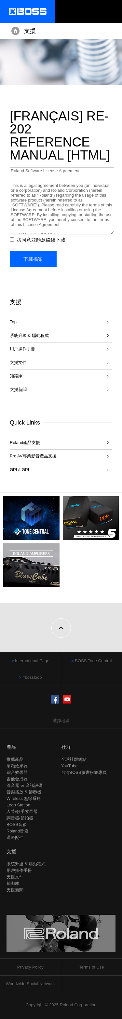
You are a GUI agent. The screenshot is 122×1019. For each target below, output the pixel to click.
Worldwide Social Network (30, 983)
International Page (32, 660)
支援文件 (18, 362)
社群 (66, 747)
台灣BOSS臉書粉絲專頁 (84, 772)
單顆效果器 (17, 765)
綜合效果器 (17, 772)
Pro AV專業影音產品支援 (33, 456)
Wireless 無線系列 (24, 798)
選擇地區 (61, 720)
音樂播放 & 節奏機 (24, 791)
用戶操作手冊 (22, 348)
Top (13, 321)
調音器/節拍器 (20, 818)
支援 (30, 31)
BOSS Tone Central (93, 660)
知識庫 (16, 375)
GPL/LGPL (20, 469)
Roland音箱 (17, 831)
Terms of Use (91, 967)
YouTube (69, 765)
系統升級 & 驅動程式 (29, 335)
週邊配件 (15, 837)
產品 (11, 747)
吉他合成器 (17, 778)
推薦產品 (15, 759)
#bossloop (32, 677)
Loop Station (18, 805)
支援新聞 (18, 389)
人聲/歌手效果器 (22, 811)
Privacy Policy (30, 967)
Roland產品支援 (25, 442)
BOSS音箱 (17, 824)
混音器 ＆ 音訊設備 (25, 785)
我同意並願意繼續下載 (41, 240)
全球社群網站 (74, 759)
